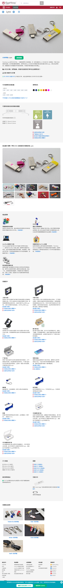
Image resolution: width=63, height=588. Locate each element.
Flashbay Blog (54, 564)
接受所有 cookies (40, 585)
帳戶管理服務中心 (30, 566)
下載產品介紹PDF (38, 134)
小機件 (3, 577)
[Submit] (21, 3)
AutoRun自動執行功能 (19, 568)
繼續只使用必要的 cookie (24, 585)
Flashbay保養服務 (30, 570)
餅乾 (39, 566)
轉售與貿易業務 (29, 571)
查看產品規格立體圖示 (39, 138)
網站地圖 (28, 573)
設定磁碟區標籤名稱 (18, 573)
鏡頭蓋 (3, 570)
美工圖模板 (37, 369)
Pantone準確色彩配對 (19, 566)
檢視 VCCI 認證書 (38, 472)
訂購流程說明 (29, 564)
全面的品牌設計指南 (39, 132)
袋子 (3, 571)
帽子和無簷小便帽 (6, 573)
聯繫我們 (52, 7)
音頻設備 (4, 575)
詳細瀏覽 (20, 230)
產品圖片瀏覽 (5, 306)
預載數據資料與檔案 (18, 564)
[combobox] (29, 3)
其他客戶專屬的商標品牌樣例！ (42, 136)
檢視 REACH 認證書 (39, 468)
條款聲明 (40, 564)
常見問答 (28, 568)
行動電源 (4, 568)
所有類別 (6, 7)
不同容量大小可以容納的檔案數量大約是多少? (14, 98)
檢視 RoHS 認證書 (38, 470)
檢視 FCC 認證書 (38, 466)
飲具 (3, 566)
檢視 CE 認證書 (38, 464)
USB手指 (15, 7)
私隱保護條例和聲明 (42, 568)
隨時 (29, 582)
